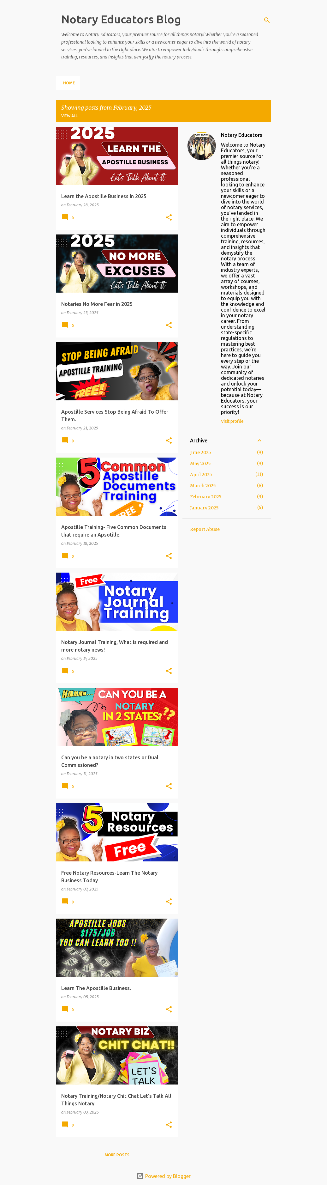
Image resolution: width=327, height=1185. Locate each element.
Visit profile (232, 421)
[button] (169, 218)
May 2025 (200, 463)
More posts (117, 1155)
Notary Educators (241, 135)
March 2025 (203, 486)
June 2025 (200, 452)
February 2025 (206, 497)
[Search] (267, 20)
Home (69, 83)
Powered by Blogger (163, 1176)
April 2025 (201, 474)
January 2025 (204, 508)
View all (69, 116)
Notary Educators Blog (121, 19)
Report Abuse (205, 529)
